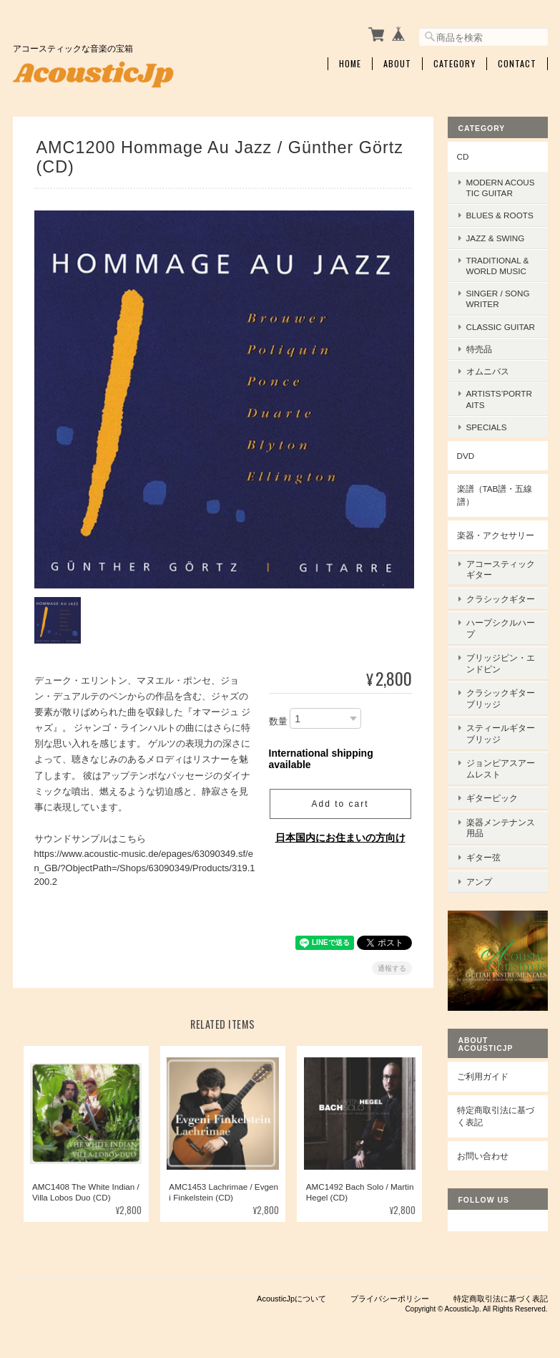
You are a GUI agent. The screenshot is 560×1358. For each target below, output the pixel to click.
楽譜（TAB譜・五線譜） (495, 493)
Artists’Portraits (499, 397)
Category (454, 62)
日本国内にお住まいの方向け (340, 834)
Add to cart (339, 800)
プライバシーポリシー (389, 1286)
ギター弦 (483, 837)
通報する (392, 965)
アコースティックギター (500, 566)
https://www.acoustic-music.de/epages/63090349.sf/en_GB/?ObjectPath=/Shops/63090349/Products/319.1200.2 (144, 864)
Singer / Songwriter (498, 297)
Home (350, 62)
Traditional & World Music (497, 264)
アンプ (479, 859)
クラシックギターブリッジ (500, 687)
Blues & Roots (500, 213)
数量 (278, 717)
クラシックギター (500, 593)
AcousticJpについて (291, 1286)
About (397, 62)
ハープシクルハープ (500, 621)
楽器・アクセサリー (495, 533)
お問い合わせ (483, 1133)
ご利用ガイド (483, 1054)
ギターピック (492, 781)
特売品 (479, 347)
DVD (466, 454)
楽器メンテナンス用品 (500, 810)
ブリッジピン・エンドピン (500, 654)
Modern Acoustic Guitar (500, 186)
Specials (486, 425)
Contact (517, 62)
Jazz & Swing (495, 236)
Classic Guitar (501, 324)
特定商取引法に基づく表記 (495, 1094)
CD (463, 154)
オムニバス (487, 369)
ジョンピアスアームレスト (500, 754)
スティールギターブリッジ (500, 721)
